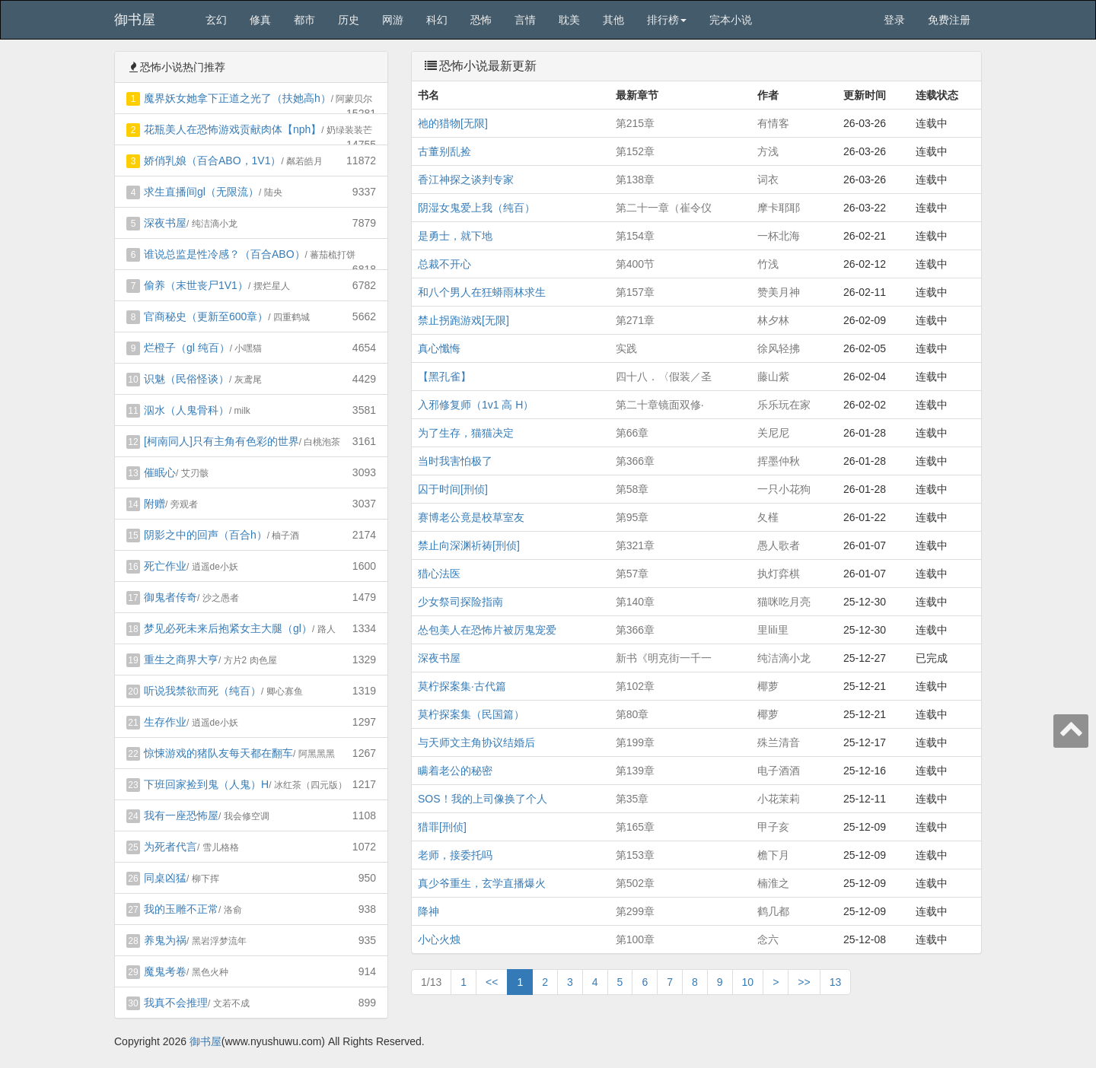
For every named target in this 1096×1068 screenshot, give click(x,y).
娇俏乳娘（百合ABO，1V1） (212, 160)
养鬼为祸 (165, 940)
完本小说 (730, 20)
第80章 (632, 714)
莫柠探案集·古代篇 (462, 686)
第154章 (635, 236)
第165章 (635, 827)
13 (836, 982)
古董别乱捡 (444, 151)
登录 (894, 20)
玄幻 (216, 20)
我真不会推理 (176, 1002)
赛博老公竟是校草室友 (471, 517)
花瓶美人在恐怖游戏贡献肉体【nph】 (232, 129)
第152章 (635, 151)
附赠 (154, 503)
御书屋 (134, 19)
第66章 (632, 433)
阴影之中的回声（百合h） (205, 535)
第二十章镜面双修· (660, 405)
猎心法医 (439, 573)
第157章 (635, 292)
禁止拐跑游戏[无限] (463, 320)
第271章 (635, 320)
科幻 (437, 20)
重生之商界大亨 (181, 659)
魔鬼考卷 (165, 971)
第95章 (632, 517)
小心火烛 (439, 939)
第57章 (632, 573)
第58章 (632, 489)
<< (492, 982)
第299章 (635, 911)
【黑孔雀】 (444, 376)
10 (748, 982)
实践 (626, 348)
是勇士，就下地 (455, 236)
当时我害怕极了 (455, 461)
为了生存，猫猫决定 (466, 433)
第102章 (635, 686)
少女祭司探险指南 (460, 602)
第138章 (635, 179)
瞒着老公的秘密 (455, 770)
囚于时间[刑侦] (453, 489)
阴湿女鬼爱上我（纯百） (476, 208)
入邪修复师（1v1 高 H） (476, 405)
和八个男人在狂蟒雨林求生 (482, 292)
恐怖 (481, 20)
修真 (260, 20)
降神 (428, 911)
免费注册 (949, 20)
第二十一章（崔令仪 (664, 208)
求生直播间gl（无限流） (201, 192)
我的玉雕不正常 (181, 909)
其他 (613, 20)
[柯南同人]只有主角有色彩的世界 (221, 441)
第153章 (635, 855)
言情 (525, 20)
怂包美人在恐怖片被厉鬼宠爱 (487, 630)
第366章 (635, 461)
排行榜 (667, 20)
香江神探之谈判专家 (466, 179)
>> (804, 982)
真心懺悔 (439, 348)
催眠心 (160, 472)
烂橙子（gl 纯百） (187, 348)
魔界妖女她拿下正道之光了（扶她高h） (237, 98)
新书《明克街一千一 (664, 658)
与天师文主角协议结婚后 (476, 742)
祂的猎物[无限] (453, 123)
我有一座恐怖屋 (181, 815)
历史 (348, 20)
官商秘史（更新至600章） (206, 316)
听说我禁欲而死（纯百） (202, 691)
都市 (304, 20)
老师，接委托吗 (455, 855)
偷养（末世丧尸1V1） (196, 285)
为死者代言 (170, 847)
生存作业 (165, 722)
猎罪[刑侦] (442, 827)
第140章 (635, 602)
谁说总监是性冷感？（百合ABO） (224, 254)
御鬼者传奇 (170, 597)
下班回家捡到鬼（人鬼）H (206, 784)
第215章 (635, 123)
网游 (392, 20)
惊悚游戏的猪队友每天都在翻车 (218, 753)
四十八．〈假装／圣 (664, 376)
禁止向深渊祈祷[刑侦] (469, 545)
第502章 (635, 883)
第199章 (635, 742)
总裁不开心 (444, 264)
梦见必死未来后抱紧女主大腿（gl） (228, 628)
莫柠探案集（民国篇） (471, 714)
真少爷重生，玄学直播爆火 (482, 883)
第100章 (635, 939)
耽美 (569, 20)
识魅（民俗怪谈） (186, 379)
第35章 (632, 799)
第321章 (635, 545)
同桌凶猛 (165, 878)
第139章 (635, 770)
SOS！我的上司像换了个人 (482, 799)
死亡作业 (165, 566)
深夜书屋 (165, 223)
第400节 (635, 264)
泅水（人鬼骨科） (186, 410)
